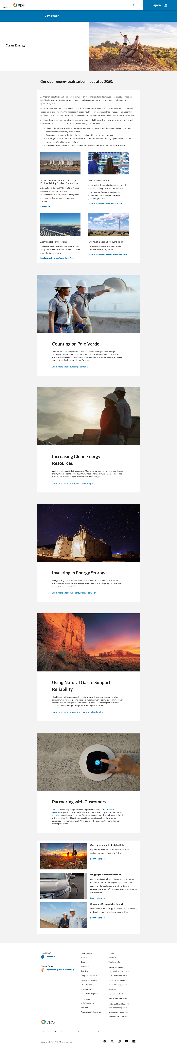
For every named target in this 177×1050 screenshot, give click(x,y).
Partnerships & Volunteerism (91, 1012)
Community (85, 999)
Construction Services (89, 980)
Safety (83, 962)
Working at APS (114, 957)
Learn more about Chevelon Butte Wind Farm (107, 254)
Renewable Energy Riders (118, 985)
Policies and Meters (116, 967)
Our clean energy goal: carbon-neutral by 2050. (77, 81)
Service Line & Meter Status (118, 998)
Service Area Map (87, 989)
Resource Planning (87, 985)
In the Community (87, 1003)
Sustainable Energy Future (118, 1007)
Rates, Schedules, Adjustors (118, 980)
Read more (45, 206)
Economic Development (89, 994)
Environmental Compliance (118, 1017)
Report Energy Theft (116, 994)
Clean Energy (85, 971)
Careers (111, 954)
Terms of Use (76, 1032)
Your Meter (112, 989)
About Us (84, 957)
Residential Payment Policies (119, 971)
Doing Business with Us (89, 975)
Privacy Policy (60, 1032)
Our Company (86, 954)
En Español (45, 1032)
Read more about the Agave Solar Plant (57, 258)
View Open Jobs (114, 962)
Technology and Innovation (118, 1012)
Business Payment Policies (118, 976)
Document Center (93, 1032)
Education (84, 1007)
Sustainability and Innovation (120, 1004)
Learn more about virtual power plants (105, 203)
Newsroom (85, 966)
